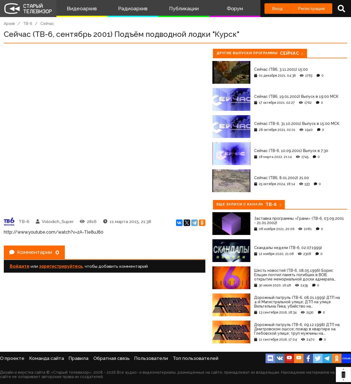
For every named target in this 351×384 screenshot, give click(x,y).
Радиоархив (133, 8)
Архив (9, 23)
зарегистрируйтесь (61, 266)
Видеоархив (82, 8)
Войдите (20, 266)
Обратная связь (111, 358)
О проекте (12, 358)
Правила (78, 358)
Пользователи (151, 358)
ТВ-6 (27, 23)
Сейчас (47, 23)
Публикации (184, 8)
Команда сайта (46, 358)
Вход (277, 8)
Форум (235, 8)
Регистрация (311, 8)
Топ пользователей (195, 358)
